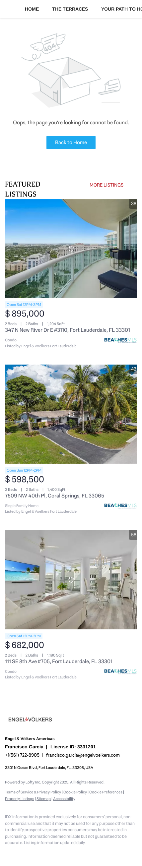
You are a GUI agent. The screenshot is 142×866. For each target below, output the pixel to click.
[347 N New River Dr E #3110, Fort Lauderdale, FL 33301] (71, 248)
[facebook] (8, 852)
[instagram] (48, 852)
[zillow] (35, 852)
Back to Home (71, 142)
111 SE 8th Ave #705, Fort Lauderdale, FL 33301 (58, 661)
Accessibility (64, 798)
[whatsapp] (101, 852)
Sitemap (43, 798)
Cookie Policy (75, 792)
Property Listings (19, 798)
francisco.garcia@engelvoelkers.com (83, 755)
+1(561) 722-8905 (22, 755)
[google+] (88, 852)
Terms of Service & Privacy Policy (33, 792)
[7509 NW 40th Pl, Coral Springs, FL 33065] (71, 414)
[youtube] (61, 852)
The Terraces (70, 9)
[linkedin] (21, 852)
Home (32, 9)
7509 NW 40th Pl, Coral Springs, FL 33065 (54, 495)
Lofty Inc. (33, 782)
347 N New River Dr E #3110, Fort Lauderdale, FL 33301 (67, 329)
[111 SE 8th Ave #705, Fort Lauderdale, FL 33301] (71, 579)
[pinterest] (74, 852)
